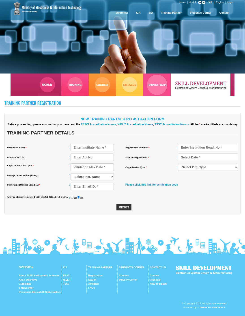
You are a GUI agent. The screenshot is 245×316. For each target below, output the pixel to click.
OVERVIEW (26, 267)
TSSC (66, 283)
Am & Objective (28, 279)
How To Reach (158, 283)
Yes (75, 197)
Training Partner (171, 12)
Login (230, 2)
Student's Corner (200, 12)
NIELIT (67, 279)
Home (182, 2)
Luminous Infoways (211, 307)
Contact (224, 12)
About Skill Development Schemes (39, 275)
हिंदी (210, 2)
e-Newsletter (26, 287)
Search (92, 279)
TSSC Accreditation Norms (172, 124)
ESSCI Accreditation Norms (98, 124)
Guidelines (25, 283)
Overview (122, 12)
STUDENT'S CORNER (131, 267)
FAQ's (91, 287)
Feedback (155, 279)
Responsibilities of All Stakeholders (40, 292)
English (220, 2)
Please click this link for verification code (151, 184)
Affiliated (93, 283)
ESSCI (66, 275)
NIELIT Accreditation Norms (135, 124)
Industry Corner (128, 279)
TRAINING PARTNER (100, 267)
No (81, 197)
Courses (124, 275)
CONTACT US (158, 267)
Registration (95, 275)
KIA (138, 12)
